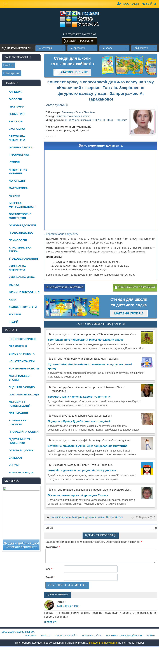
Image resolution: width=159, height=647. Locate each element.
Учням (14, 465)
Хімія (12, 299)
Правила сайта (92, 635)
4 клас (119, 517)
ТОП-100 (45, 635)
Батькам (15, 457)
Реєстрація (128, 3)
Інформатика (19, 154)
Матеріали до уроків (84, 517)
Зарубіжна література (17, 138)
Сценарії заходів (22, 387)
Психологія (18, 240)
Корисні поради (21, 472)
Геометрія (17, 113)
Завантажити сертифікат (135, 287)
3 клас (110, 517)
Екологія (16, 121)
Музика (14, 195)
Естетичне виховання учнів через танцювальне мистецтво (88, 445)
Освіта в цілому (21, 450)
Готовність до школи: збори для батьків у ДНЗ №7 (82, 470)
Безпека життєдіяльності (22, 204)
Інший (101, 517)
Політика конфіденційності (124, 635)
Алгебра (15, 91)
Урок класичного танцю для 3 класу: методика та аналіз (85, 339)
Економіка (17, 128)
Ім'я (48, 568)
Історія (14, 162)
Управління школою (17, 422)
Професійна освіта (23, 431)
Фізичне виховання (24, 292)
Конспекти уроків (61, 517)
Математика (18, 188)
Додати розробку (81, 40)
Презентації (18, 346)
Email (50, 577)
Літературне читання (18, 171)
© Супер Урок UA (18, 631)
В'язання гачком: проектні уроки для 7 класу (78, 495)
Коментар (52, 546)
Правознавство (21, 232)
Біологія (15, 99)
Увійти (149, 3)
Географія (16, 106)
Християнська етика (20, 249)
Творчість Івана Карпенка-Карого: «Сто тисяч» (79, 396)
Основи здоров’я (22, 225)
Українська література (17, 268)
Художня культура (23, 306)
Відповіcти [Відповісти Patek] (50, 621)
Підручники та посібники (20, 441)
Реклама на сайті (66, 635)
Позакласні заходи (24, 394)
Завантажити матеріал (65, 287)
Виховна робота (22, 353)
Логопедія (17, 180)
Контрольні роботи (24, 368)
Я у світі (15, 314)
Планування (18, 413)
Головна (30, 635)
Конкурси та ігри (22, 361)
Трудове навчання (23, 258)
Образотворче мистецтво (20, 216)
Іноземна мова (20, 147)
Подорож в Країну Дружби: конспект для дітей (79, 421)
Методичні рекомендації (19, 403)
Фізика (14, 284)
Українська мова (22, 277)
